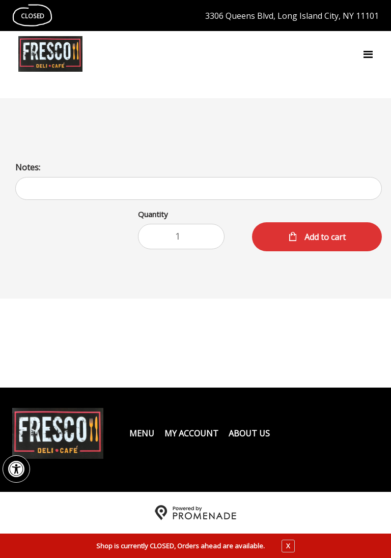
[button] (16, 469)
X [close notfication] (288, 545)
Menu (141, 433)
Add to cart (324, 237)
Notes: (27, 167)
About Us (249, 433)
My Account (191, 433)
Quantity (153, 214)
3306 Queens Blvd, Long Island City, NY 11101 (292, 15)
